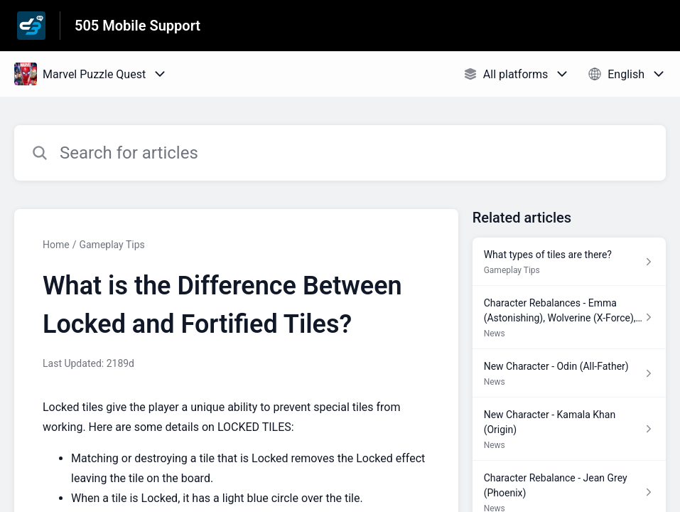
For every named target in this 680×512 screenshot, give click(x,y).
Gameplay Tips (111, 244)
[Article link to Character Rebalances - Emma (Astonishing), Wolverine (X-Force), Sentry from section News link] (569, 317)
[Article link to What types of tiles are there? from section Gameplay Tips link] (569, 262)
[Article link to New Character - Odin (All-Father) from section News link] (569, 373)
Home (56, 244)
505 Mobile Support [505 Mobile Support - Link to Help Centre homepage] (137, 25)
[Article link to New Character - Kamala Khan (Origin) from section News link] (569, 429)
